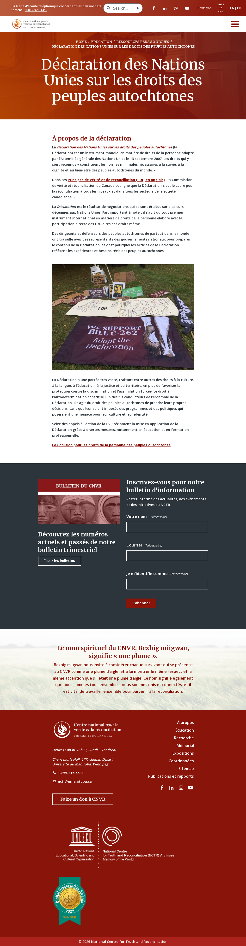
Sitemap (186, 768)
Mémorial (185, 745)
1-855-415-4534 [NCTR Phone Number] (70, 772)
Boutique (204, 8)
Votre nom (146, 516)
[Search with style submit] (138, 8)
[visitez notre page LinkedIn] (164, 8)
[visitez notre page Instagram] (175, 8)
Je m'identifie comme (157, 573)
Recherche (184, 737)
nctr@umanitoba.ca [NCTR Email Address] (75, 781)
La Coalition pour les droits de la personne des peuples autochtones (111, 445)
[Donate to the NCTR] (82, 799)
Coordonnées (181, 761)
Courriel (144, 545)
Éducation (184, 730)
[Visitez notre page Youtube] (187, 8)
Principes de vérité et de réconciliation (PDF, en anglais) (116, 179)
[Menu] (235, 24)
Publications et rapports (171, 776)
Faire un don (220, 8)
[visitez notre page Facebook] (153, 8)
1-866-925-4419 (36, 10)
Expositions (183, 753)
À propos (185, 722)
